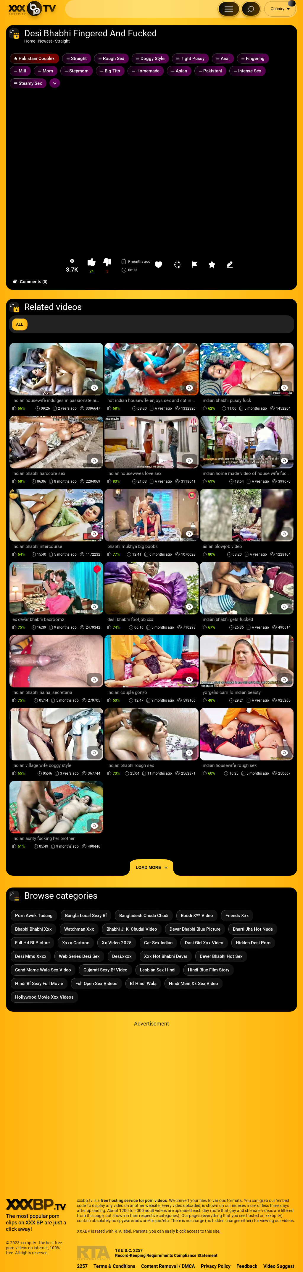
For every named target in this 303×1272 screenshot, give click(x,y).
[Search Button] (251, 9)
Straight (62, 41)
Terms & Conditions (114, 1266)
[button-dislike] (107, 265)
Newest (45, 41)
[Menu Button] (229, 9)
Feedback (246, 1266)
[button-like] (92, 265)
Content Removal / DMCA (168, 1266)
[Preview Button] (94, 387)
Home (29, 41)
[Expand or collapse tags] (54, 83)
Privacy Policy (216, 1266)
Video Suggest (278, 1266)
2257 (82, 1266)
